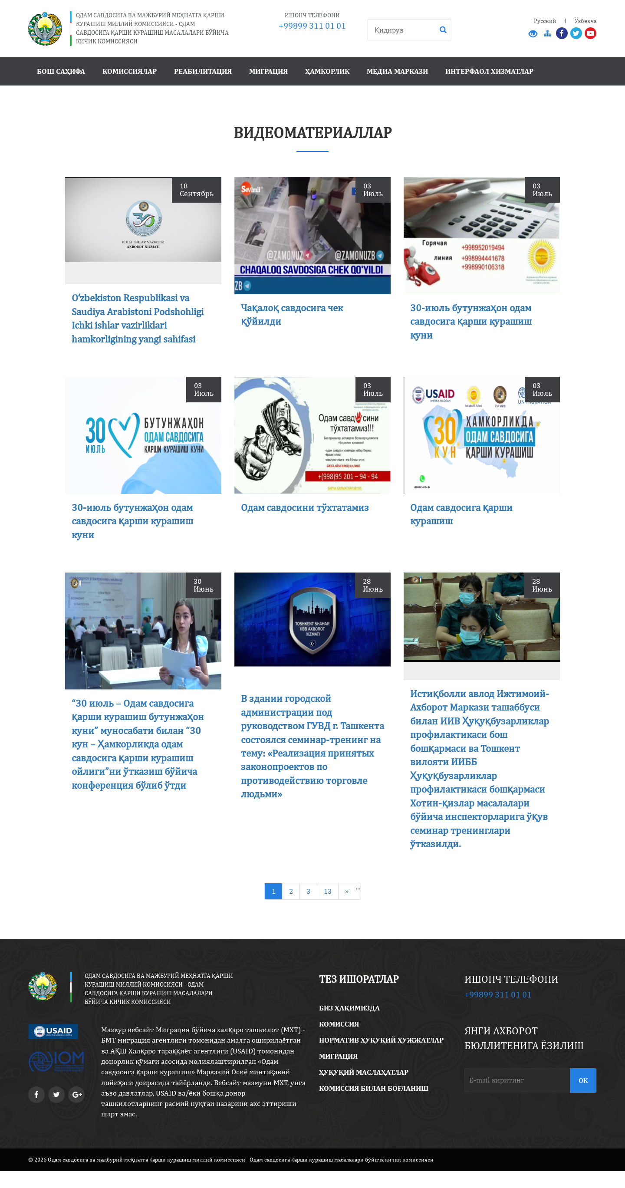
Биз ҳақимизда (349, 1025)
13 (328, 908)
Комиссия (339, 1041)
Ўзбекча (586, 20)
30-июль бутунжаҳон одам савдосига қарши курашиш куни (473, 320)
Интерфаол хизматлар (489, 71)
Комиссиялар (129, 71)
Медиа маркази (397, 71)
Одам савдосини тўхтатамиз (307, 509)
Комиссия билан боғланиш (373, 1105)
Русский (545, 20)
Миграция (268, 71)
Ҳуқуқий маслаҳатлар (363, 1089)
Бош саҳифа (61, 71)
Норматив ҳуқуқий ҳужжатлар (381, 1057)
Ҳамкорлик (327, 71)
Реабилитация (203, 71)
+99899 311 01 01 (312, 25)
